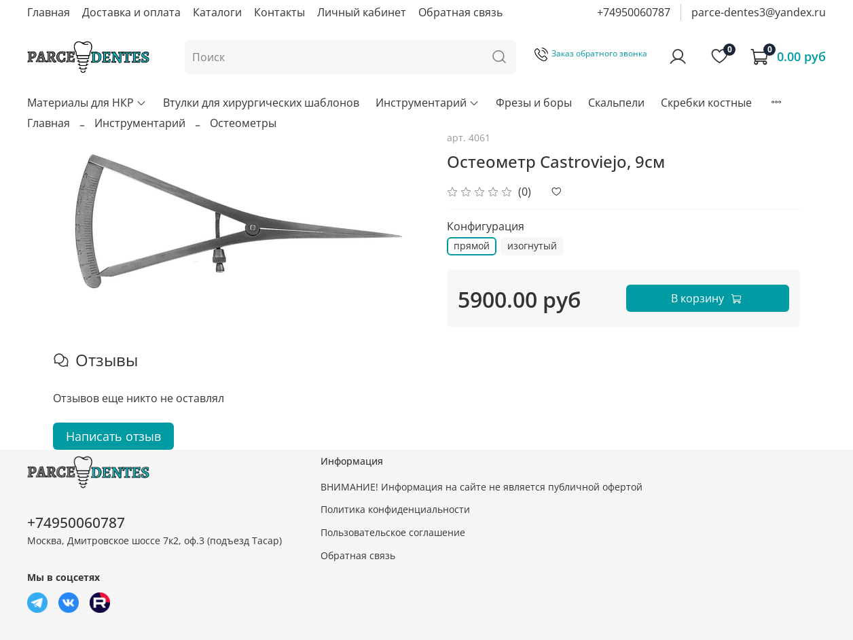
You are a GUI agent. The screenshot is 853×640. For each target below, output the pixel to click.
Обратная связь (460, 12)
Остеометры (243, 122)
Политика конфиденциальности (395, 509)
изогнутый (532, 245)
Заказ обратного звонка (590, 53)
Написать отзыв (113, 436)
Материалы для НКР (87, 102)
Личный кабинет (361, 12)
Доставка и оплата (131, 12)
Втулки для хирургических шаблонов (261, 102)
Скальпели (616, 102)
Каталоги (217, 12)
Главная (48, 12)
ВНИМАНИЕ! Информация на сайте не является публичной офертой (481, 486)
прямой (472, 245)
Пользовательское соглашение (393, 532)
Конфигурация (485, 226)
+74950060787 (633, 12)
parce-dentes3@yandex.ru (758, 12)
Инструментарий (427, 102)
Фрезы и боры (534, 102)
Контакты (279, 12)
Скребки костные (706, 102)
